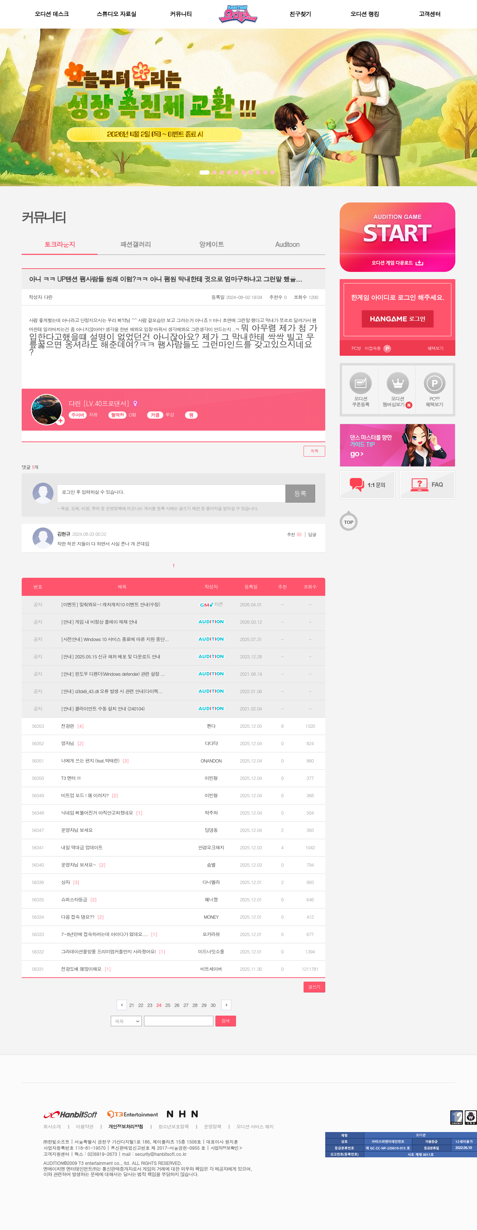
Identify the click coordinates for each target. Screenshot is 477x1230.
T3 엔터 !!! (71, 778)
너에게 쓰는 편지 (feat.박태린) (95, 761)
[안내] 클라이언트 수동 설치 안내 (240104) (103, 709)
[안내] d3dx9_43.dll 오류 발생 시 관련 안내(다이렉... (111, 691)
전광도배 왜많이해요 (86, 969)
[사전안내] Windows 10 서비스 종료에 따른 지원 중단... (115, 639)
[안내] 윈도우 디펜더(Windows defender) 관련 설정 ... (113, 674)
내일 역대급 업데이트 (82, 847)
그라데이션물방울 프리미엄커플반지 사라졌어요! (113, 951)
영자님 (72, 743)
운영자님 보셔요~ (83, 865)
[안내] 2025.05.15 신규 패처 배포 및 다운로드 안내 (110, 656)
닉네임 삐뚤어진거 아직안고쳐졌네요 (101, 813)
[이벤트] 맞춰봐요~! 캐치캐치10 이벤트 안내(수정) (110, 604)
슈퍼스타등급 (78, 899)
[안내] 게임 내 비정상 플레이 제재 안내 (99, 622)
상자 (70, 882)
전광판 (72, 726)
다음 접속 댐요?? (82, 917)
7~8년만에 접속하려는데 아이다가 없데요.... (109, 934)
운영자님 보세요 (77, 830)
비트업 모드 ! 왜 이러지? (89, 795)
